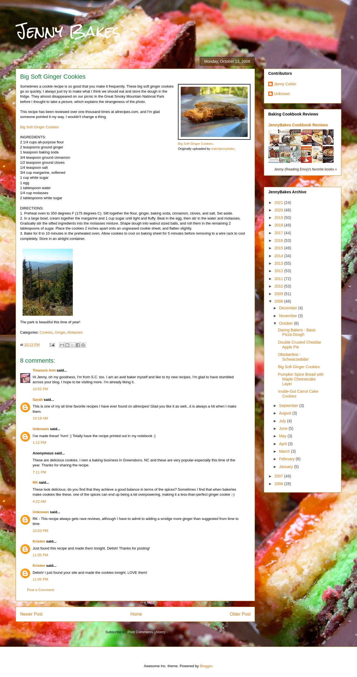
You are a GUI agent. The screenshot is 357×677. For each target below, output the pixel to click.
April (283, 444)
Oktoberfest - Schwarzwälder (293, 357)
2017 (279, 233)
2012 (279, 271)
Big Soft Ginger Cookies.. (196, 143)
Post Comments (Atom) (146, 632)
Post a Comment (40, 590)
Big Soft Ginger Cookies (39, 127)
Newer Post (31, 614)
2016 (279, 240)
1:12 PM (39, 442)
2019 (279, 217)
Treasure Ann (44, 370)
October (286, 323)
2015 (279, 248)
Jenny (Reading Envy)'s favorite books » (305, 169)
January (286, 466)
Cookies (46, 332)
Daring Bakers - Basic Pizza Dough (297, 332)
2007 (279, 476)
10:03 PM (40, 531)
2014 (279, 256)
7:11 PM (39, 472)
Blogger (206, 666)
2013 (279, 263)
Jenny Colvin (285, 84)
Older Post (240, 614)
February (287, 459)
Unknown (41, 429)
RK (35, 482)
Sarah (38, 399)
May (283, 436)
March (285, 451)
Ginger (60, 332)
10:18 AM (40, 418)
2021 (279, 202)
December (288, 308)
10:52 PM (40, 389)
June (283, 428)
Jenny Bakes (68, 31)
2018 (279, 225)
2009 (279, 293)
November (288, 316)
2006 (279, 483)
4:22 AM (39, 501)
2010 (279, 286)
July (283, 421)
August (285, 413)
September (289, 405)
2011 (279, 278)
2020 (279, 210)
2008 (279, 301)
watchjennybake (223, 148)
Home (136, 614)
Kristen (39, 541)
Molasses (75, 332)
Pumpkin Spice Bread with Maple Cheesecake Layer (301, 379)
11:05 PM (40, 555)
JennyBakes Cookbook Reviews (298, 125)
